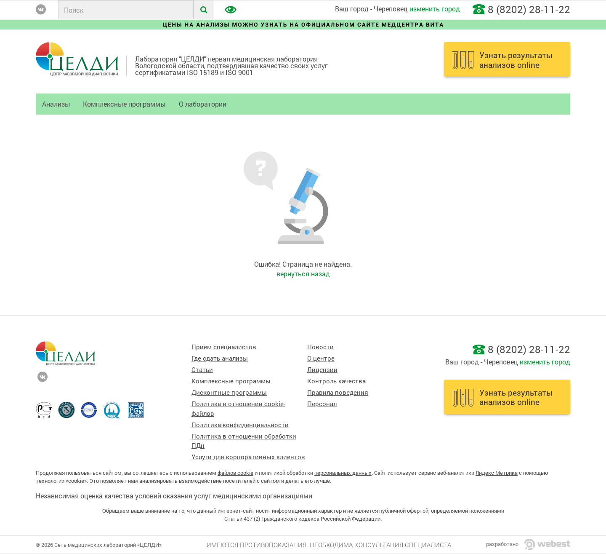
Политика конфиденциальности (240, 425)
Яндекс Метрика (497, 472)
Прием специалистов (223, 347)
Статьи (202, 370)
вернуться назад (303, 273)
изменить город (434, 8)
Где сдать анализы (219, 358)
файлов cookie (235, 472)
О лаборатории (202, 103)
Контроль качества (336, 381)
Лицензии (322, 370)
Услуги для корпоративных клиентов (248, 457)
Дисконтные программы (229, 392)
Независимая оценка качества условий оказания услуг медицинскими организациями (174, 495)
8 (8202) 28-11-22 (529, 9)
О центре (321, 358)
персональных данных (343, 472)
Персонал (322, 404)
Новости (320, 347)
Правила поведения (337, 392)
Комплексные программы (124, 103)
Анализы (56, 103)
